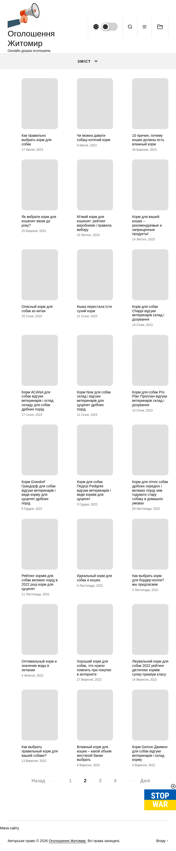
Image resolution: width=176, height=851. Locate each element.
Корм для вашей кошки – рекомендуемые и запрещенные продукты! (147, 225)
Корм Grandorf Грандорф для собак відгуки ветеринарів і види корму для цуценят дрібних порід (39, 492)
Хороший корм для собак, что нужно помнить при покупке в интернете (94, 667)
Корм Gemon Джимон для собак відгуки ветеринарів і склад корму (149, 753)
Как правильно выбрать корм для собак (37, 139)
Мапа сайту (9, 828)
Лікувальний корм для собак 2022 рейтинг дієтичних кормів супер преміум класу (150, 667)
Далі (145, 780)
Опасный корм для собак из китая (37, 309)
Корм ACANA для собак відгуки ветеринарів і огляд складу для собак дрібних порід (38, 400)
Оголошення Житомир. (68, 841)
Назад (38, 780)
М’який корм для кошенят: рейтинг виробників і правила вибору (94, 223)
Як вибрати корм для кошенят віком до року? (39, 221)
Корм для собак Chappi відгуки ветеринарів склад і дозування (148, 313)
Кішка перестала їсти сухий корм (94, 309)
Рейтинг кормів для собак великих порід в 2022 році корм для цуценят (40, 582)
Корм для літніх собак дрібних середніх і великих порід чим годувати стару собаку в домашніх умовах (150, 492)
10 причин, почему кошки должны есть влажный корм (148, 139)
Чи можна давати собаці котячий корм (93, 137)
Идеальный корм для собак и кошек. (94, 578)
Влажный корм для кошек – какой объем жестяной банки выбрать (94, 753)
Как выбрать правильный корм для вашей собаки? (40, 751)
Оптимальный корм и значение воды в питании (39, 665)
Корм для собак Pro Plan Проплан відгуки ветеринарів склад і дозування (149, 398)
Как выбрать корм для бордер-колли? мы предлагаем (148, 580)
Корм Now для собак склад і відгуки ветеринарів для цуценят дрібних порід (94, 400)
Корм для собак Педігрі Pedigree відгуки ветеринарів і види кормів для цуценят (94, 490)
